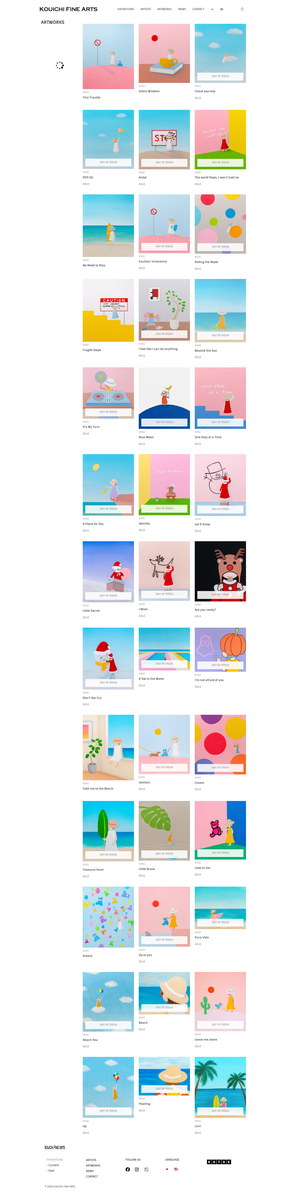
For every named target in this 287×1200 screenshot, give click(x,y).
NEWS (182, 9)
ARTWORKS (164, 9)
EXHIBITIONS (126, 9)
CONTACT (198, 9)
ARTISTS (146, 9)
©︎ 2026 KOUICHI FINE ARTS (60, 1186)
